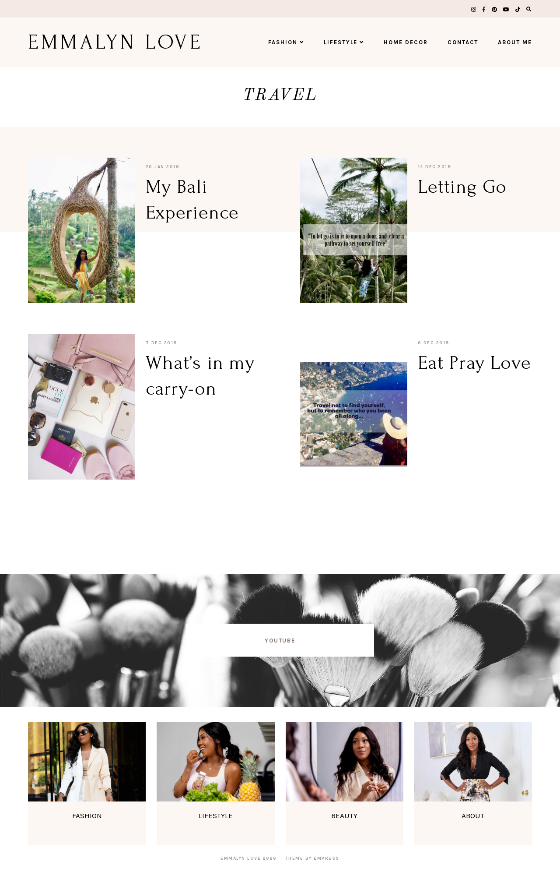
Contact (463, 42)
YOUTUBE (280, 640)
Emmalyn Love (115, 42)
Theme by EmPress (313, 858)
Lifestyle (344, 42)
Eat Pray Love (475, 363)
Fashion (286, 42)
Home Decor (406, 42)
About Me (515, 42)
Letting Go (462, 187)
